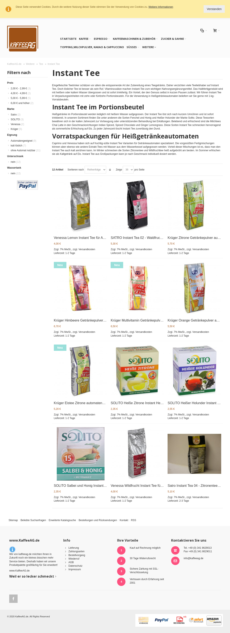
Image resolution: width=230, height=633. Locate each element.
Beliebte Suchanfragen (33, 520)
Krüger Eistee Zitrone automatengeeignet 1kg (87, 403)
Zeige (119, 169)
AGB (71, 562)
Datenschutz (75, 565)
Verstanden (214, 9)
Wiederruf (73, 558)
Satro (16, 114)
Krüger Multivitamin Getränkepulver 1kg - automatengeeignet (156, 320)
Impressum (74, 569)
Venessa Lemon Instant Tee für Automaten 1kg (88, 238)
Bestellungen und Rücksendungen (98, 520)
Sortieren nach (75, 169)
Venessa (17, 124)
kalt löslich (18, 145)
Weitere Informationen (161, 6)
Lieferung (73, 547)
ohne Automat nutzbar (25, 150)
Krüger (16, 129)
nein (16, 161)
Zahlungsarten (76, 551)
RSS (133, 520)
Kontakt (124, 520)
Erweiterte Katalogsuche (62, 520)
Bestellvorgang (76, 555)
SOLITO (17, 119)
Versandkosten (87, 249)
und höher (22, 103)
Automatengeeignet (23, 140)
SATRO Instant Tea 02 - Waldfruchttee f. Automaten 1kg (152, 238)
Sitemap (13, 520)
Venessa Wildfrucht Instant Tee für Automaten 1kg (148, 485)
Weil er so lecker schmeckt (31, 576)
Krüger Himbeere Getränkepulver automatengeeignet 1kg (96, 320)
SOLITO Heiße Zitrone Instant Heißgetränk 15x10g (148, 403)
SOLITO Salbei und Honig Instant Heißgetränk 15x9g (93, 485)
